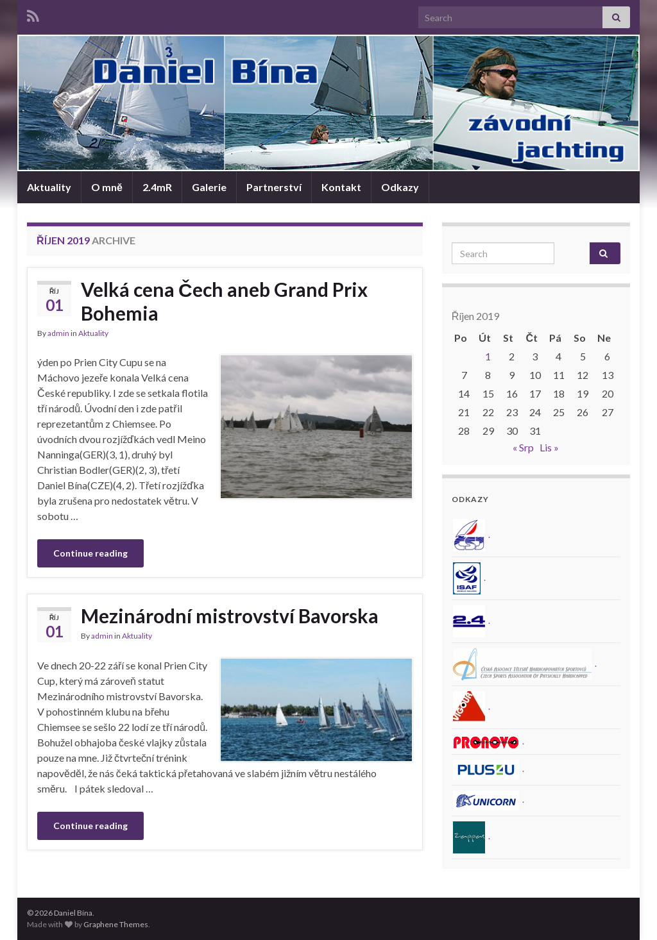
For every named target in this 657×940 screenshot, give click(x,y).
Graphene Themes (115, 924)
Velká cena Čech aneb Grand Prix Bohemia (224, 301)
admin (58, 333)
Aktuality (49, 187)
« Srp (523, 447)
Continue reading (90, 553)
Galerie (209, 187)
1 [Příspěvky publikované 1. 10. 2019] (488, 356)
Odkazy (400, 187)
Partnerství (274, 187)
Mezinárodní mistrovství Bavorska (230, 615)
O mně (107, 187)
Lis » (549, 447)
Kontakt (341, 187)
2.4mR (157, 187)
